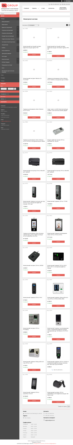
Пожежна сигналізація (7, 33)
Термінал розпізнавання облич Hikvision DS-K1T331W (33, 110)
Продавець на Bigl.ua (36, 442)
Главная (26, 8)
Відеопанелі (5, 24)
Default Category (6, 62)
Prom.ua (43, 440)
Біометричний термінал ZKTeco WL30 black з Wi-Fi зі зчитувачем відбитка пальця (56, 267)
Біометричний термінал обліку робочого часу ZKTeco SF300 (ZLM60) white (57, 298)
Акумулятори (5, 44)
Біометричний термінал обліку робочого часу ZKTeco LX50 (33, 362)
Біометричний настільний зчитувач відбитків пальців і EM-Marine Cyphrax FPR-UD (58, 48)
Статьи (2, 80)
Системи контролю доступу (8, 42)
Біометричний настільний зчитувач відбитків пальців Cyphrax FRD (32, 47)
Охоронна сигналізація (7, 30)
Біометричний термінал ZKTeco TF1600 (57, 201)
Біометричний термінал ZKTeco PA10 (32, 297)
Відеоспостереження (7, 27)
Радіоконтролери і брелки (8, 39)
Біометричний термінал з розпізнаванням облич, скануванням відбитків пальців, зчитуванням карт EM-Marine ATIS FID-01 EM (57, 330)
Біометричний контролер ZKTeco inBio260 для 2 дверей (34, 171)
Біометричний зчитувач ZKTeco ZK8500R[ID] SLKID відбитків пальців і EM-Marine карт (58, 394)
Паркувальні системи (7, 65)
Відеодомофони (5, 21)
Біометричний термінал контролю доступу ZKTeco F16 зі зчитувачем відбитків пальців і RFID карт (34, 203)
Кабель (3, 47)
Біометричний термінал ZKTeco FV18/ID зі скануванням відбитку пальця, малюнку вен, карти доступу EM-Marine (58, 363)
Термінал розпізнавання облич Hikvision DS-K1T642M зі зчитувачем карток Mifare (57, 79)
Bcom (3, 68)
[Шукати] (17, 13)
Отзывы (3, 78)
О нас (2, 75)
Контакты (51, 8)
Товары (3, 18)
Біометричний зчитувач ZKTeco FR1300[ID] (31, 329)
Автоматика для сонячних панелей (8, 71)
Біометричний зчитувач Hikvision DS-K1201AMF (32, 79)
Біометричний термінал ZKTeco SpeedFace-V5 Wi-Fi (31, 393)
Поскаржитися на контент (39, 443)
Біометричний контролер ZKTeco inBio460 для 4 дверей (58, 171)
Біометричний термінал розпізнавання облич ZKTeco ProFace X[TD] (57, 234)
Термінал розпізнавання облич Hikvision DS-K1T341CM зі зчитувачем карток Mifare (34, 140)
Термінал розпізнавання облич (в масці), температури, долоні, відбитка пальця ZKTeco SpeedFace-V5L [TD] (33, 235)
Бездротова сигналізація (8, 36)
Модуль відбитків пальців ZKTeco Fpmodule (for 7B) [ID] (55, 140)
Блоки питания (5, 59)
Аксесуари (4, 56)
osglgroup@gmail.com (6, 121)
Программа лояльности (63, 8)
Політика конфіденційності (50, 443)
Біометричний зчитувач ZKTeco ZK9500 (33, 265)
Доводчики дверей (6, 53)
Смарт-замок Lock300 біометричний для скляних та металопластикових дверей (57, 110)
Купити (34, 54)
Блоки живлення (6, 50)
